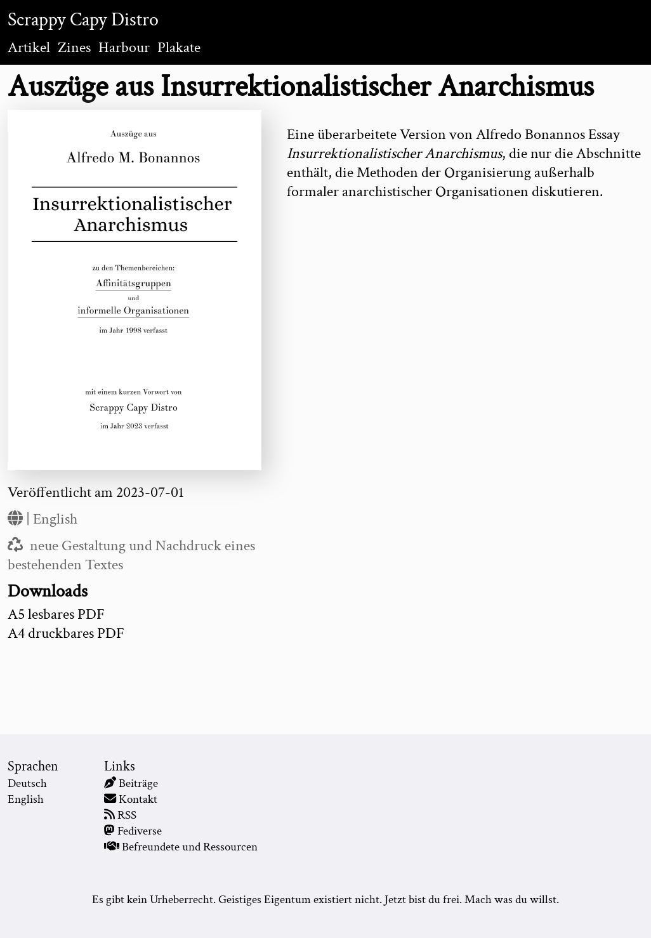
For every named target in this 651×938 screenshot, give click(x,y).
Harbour (124, 47)
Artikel (29, 47)
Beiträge (138, 783)
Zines (74, 47)
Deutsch (27, 783)
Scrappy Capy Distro (83, 20)
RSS (126, 815)
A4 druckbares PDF (66, 633)
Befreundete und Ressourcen (190, 847)
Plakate (179, 47)
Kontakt (138, 799)
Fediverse (139, 831)
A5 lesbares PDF (56, 614)
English (55, 519)
